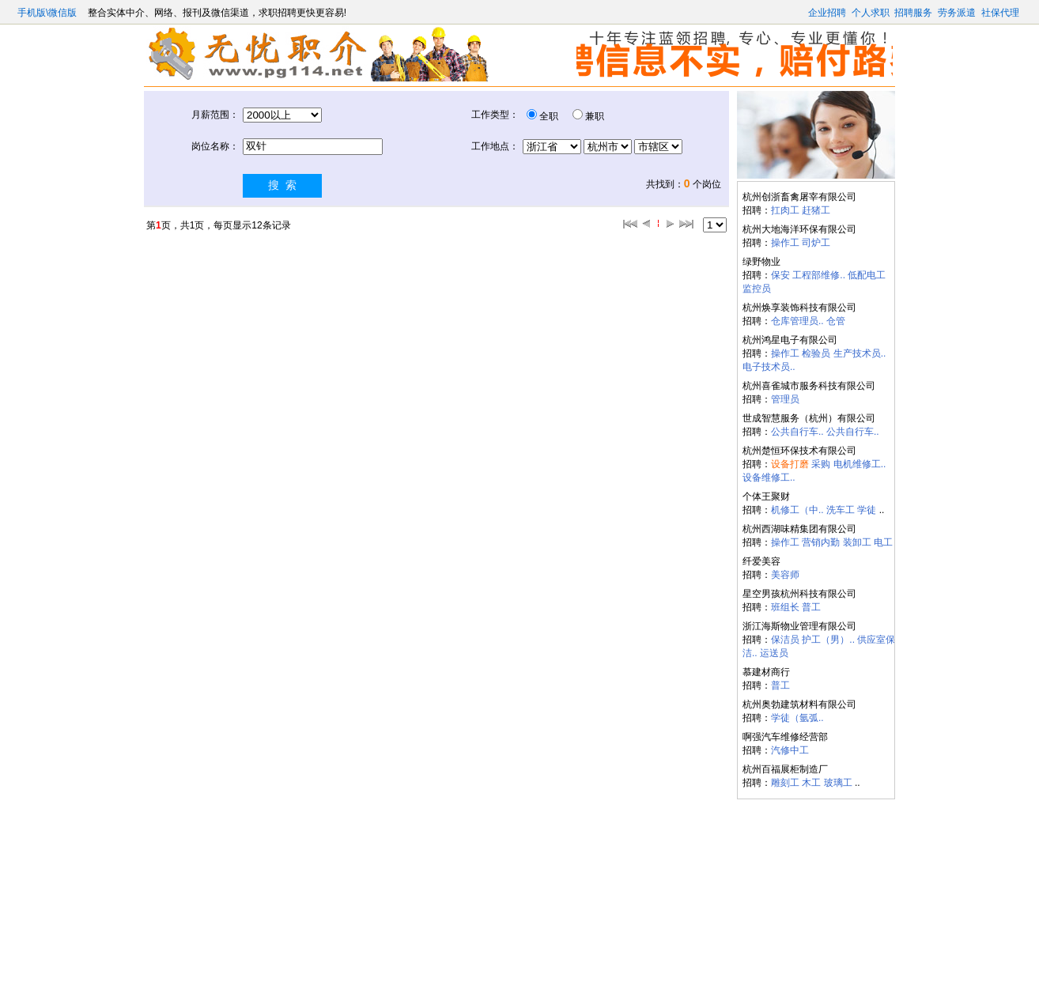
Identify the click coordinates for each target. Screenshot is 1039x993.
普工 (811, 607)
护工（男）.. (828, 639)
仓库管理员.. (797, 321)
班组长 (785, 607)
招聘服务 (913, 12)
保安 (780, 275)
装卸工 (857, 542)
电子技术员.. (768, 366)
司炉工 (816, 242)
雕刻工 (785, 782)
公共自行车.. (797, 431)
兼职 (594, 116)
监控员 (756, 288)
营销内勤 (821, 542)
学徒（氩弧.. (797, 717)
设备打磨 (790, 464)
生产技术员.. (859, 353)
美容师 (785, 574)
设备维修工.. (768, 477)
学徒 (866, 509)
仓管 (835, 321)
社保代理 (1000, 12)
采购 (820, 464)
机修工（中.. (797, 509)
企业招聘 (827, 12)
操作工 (785, 242)
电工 (883, 542)
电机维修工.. (859, 464)
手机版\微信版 (48, 12)
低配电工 (867, 275)
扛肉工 (785, 210)
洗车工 (840, 509)
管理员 (785, 399)
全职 (548, 116)
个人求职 (871, 12)
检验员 (816, 353)
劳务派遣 (957, 12)
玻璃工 (838, 782)
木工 (811, 782)
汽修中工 (790, 750)
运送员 (774, 653)
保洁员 (785, 639)
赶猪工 (816, 210)
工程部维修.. (818, 275)
